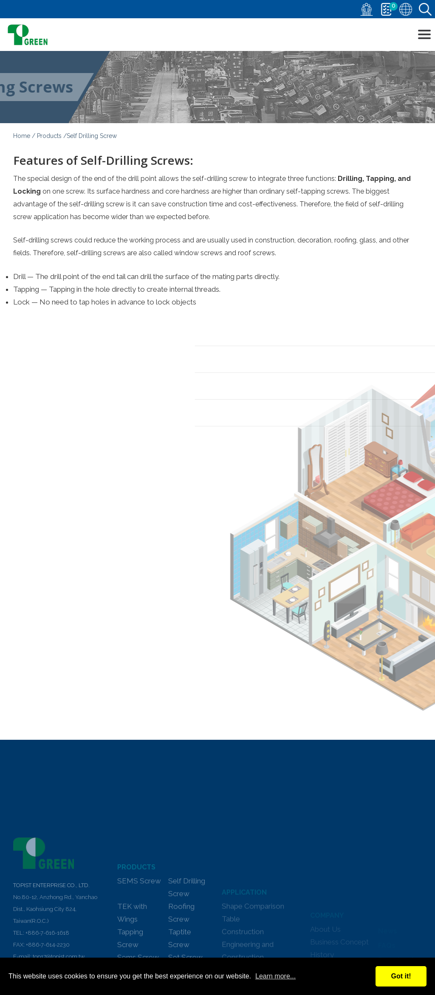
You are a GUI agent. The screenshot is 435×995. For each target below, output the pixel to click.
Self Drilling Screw (186, 942)
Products (49, 137)
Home (21, 137)
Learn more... (275, 976)
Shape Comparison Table (253, 954)
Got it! (401, 976)
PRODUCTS (136, 922)
